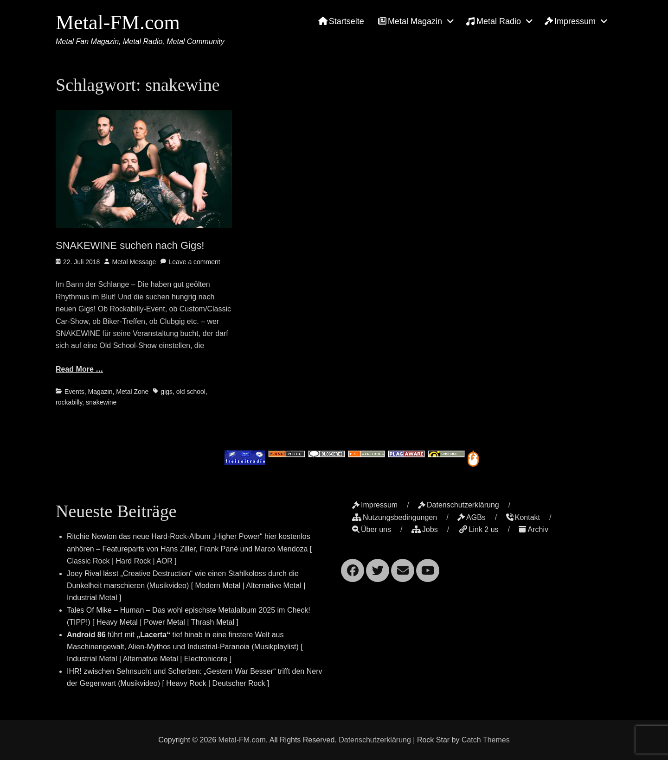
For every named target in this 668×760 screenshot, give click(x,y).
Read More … (79, 369)
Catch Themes (486, 740)
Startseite (341, 21)
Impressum (570, 21)
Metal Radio (493, 21)
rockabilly (69, 402)
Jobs (424, 529)
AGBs (471, 517)
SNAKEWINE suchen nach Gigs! (130, 245)
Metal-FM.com (118, 22)
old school (191, 391)
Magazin (100, 391)
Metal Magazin (410, 21)
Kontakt (523, 517)
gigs (167, 391)
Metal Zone (132, 391)
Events (74, 391)
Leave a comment (194, 262)
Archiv (533, 529)
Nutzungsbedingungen (394, 517)
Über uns (371, 529)
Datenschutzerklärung (458, 505)
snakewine (101, 402)
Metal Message (134, 262)
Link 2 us (478, 529)
